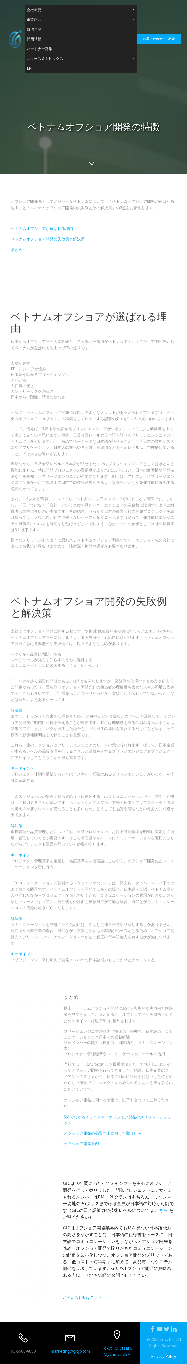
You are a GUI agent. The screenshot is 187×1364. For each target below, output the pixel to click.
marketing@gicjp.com (70, 1351)
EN (29, 68)
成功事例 (81, 29)
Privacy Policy (163, 1356)
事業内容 (81, 19)
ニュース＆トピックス (81, 58)
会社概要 (81, 10)
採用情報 (34, 38)
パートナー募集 (39, 48)
